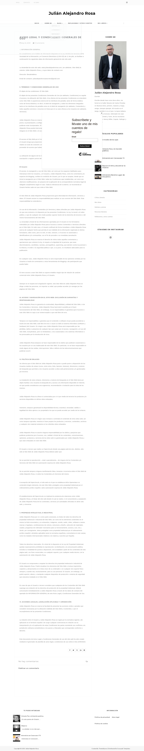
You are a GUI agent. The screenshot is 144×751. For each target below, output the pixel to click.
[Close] (101, 113)
